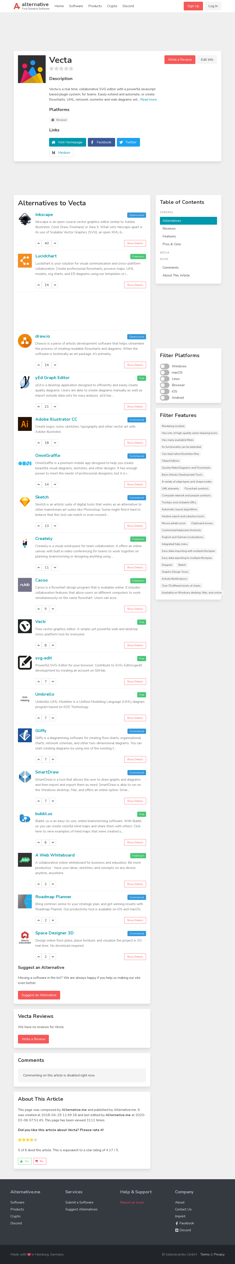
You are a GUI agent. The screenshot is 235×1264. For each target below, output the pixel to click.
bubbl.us (43, 814)
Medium (64, 152)
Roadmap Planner (53, 897)
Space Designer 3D (54, 933)
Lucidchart (46, 256)
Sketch (42, 497)
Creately (44, 538)
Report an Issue (132, 1202)
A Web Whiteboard (55, 855)
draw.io (42, 336)
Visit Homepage (70, 142)
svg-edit (43, 658)
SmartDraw (47, 772)
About (180, 1202)
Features (169, 236)
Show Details (135, 243)
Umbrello (44, 694)
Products (95, 6)
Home (59, 6)
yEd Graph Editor (52, 378)
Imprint (180, 1216)
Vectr (40, 622)
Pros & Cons (172, 244)
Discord (128, 6)
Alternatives (172, 220)
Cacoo (41, 580)
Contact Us (183, 1209)
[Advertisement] (117, 33)
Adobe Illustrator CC (56, 419)
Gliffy (41, 731)
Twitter (131, 142)
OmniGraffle (47, 455)
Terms (205, 1254)
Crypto (112, 6)
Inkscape (44, 214)
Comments (171, 267)
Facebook (104, 142)
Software (76, 6)
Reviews (169, 228)
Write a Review (180, 59)
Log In (213, 6)
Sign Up (193, 6)
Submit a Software (79, 1202)
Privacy (219, 1254)
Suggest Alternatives (81, 1209)
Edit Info (207, 59)
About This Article (176, 275)
